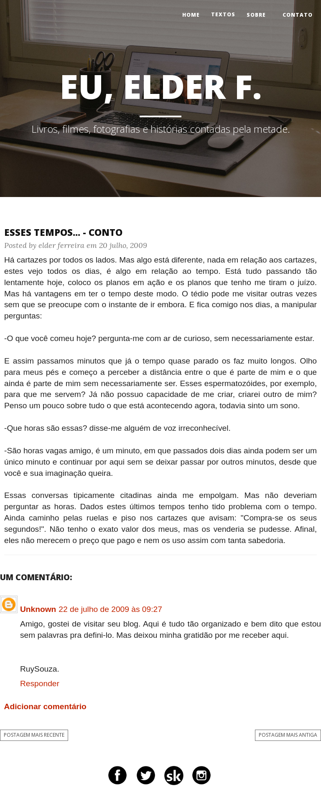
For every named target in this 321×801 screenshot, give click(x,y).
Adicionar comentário (45, 706)
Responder (39, 683)
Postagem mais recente (34, 734)
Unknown (38, 609)
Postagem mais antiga (288, 734)
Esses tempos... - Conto (63, 232)
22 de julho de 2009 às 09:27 (110, 609)
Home (191, 14)
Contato (298, 14)
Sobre (256, 14)
